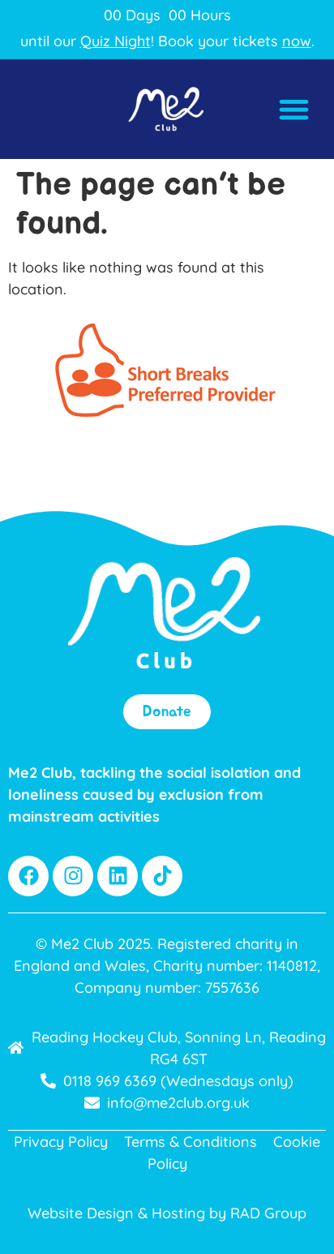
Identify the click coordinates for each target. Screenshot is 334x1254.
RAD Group (268, 1213)
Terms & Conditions (190, 1141)
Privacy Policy (61, 1141)
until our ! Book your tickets (165, 41)
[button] (295, 109)
